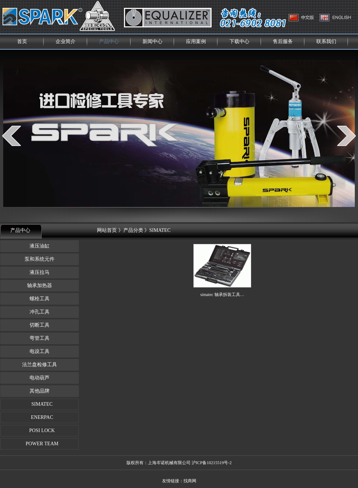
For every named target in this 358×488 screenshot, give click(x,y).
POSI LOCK (39, 430)
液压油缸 (40, 246)
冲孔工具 (40, 312)
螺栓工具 (40, 298)
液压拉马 (40, 272)
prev (11, 136)
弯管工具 (40, 338)
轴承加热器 (39, 285)
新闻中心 (152, 41)
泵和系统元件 (40, 259)
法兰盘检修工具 (39, 364)
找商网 (189, 480)
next (346, 136)
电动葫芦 (40, 377)
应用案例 (196, 41)
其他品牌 (40, 391)
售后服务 (283, 41)
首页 (22, 41)
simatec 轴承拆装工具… (222, 294)
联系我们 (326, 41)
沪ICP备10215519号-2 (212, 462)
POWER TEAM (39, 443)
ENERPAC (39, 417)
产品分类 (133, 230)
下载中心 (239, 41)
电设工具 (40, 351)
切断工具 (40, 325)
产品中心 (109, 41)
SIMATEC (39, 404)
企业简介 (66, 41)
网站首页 (107, 230)
